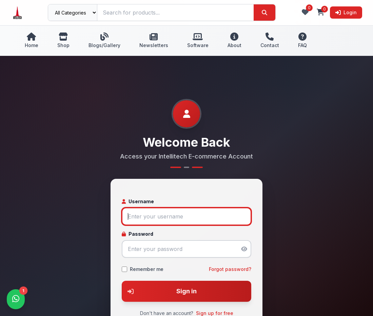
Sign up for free (214, 313)
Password (137, 234)
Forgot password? (230, 269)
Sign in (159, 291)
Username (138, 201)
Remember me (146, 269)
